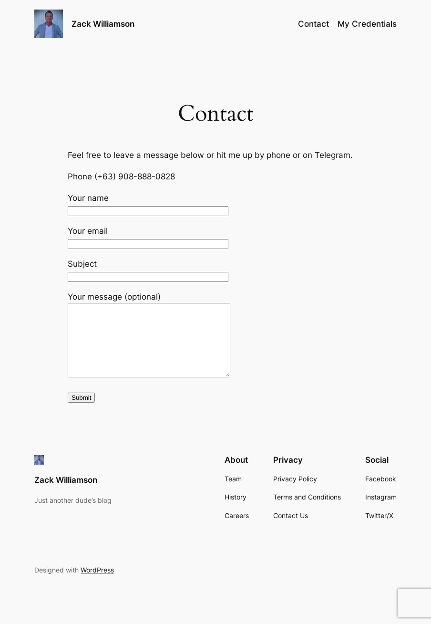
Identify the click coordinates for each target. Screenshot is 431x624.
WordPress (97, 584)
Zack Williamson (103, 24)
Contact (313, 24)
